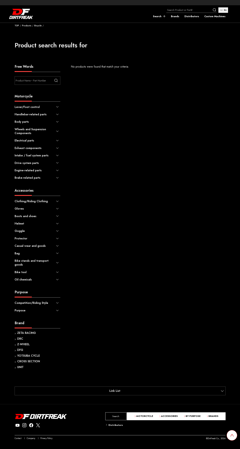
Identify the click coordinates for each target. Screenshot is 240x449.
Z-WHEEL (23, 344)
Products (26, 25)
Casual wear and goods (30, 246)
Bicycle (38, 25)
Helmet (19, 224)
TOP (17, 25)
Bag (17, 253)
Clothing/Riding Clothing (31, 201)
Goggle (20, 231)
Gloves (19, 209)
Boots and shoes (25, 216)
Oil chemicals (23, 280)
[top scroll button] (232, 435)
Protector (21, 238)
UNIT (20, 367)
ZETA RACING (26, 333)
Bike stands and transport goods (32, 263)
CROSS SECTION (28, 361)
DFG (20, 350)
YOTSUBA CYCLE (28, 356)
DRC (20, 339)
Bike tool (21, 272)
